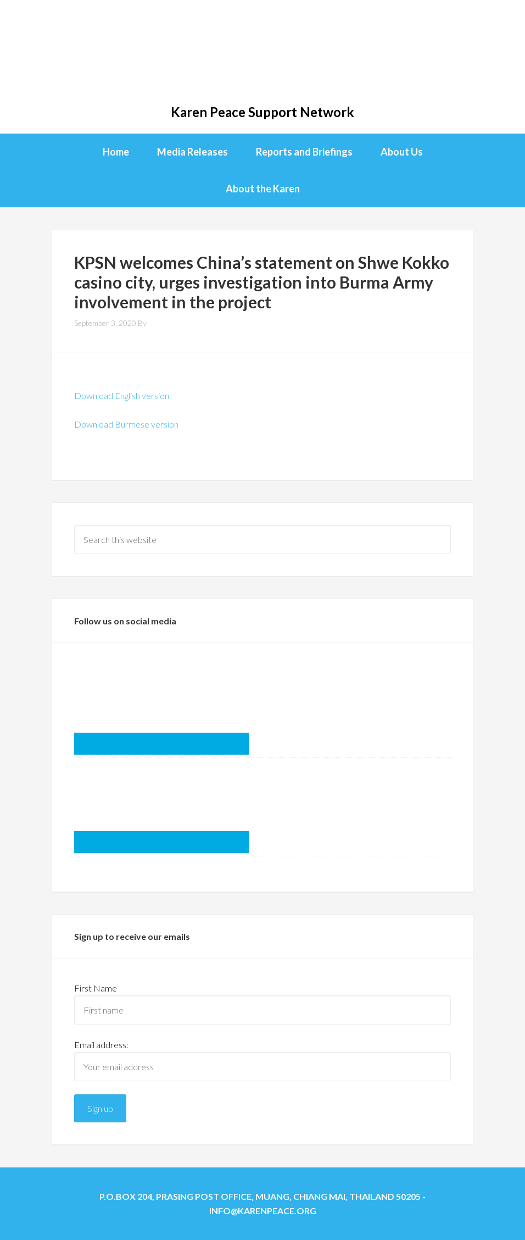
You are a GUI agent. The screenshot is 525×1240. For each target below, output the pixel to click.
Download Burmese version (126, 424)
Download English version (121, 395)
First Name (95, 988)
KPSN (262, 55)
